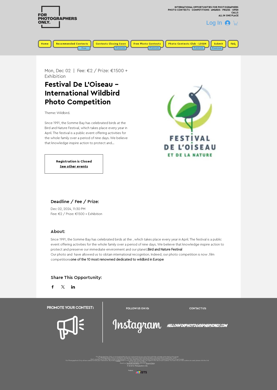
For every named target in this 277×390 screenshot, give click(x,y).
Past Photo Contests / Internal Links (152, 375)
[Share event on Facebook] (53, 287)
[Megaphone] (70, 327)
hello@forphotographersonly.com (197, 325)
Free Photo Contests (132, 375)
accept (118, 360)
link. (207, 360)
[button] (235, 23)
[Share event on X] (63, 287)
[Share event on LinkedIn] (73, 287)
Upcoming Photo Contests (115, 375)
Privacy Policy (150, 363)
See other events (74, 166)
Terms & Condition (133, 363)
